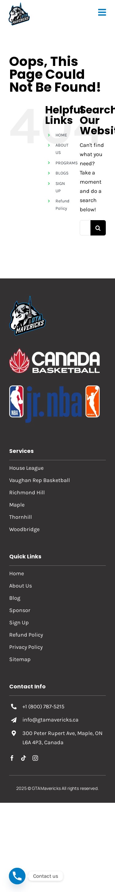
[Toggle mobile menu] (102, 12)
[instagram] (35, 758)
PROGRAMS (67, 163)
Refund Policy (26, 634)
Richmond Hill (27, 492)
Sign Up (19, 622)
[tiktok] (23, 758)
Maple (17, 504)
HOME (61, 135)
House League (26, 468)
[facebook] (12, 758)
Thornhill (20, 517)
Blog (14, 598)
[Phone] (17, 876)
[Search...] (85, 227)
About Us (20, 585)
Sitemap (20, 659)
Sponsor (19, 610)
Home (16, 573)
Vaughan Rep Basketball (39, 480)
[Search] (98, 227)
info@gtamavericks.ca (50, 719)
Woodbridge (24, 529)
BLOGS (62, 173)
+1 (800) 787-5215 (43, 706)
